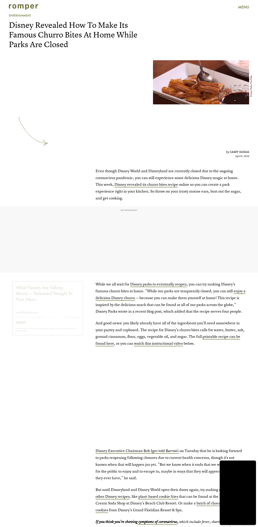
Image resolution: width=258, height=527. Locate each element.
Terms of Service (65, 331)
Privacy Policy (21, 333)
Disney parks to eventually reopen (158, 284)
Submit (21, 325)
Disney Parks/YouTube (251, 86)
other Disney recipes (113, 496)
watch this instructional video (158, 343)
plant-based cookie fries (158, 496)
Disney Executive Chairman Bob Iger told (137, 450)
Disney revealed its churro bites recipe (146, 184)
